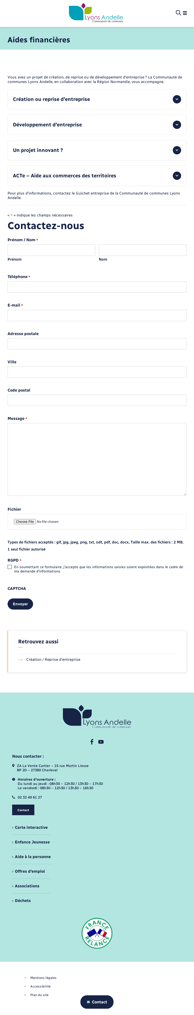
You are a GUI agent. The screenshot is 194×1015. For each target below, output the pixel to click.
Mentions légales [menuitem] (43, 978)
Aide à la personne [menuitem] (33, 856)
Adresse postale (23, 334)
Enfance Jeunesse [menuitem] (32, 842)
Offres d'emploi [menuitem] (30, 871)
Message (17, 418)
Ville (12, 362)
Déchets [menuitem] (23, 900)
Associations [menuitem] (27, 886)
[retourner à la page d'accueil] (96, 13)
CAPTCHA (17, 588)
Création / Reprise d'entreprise (49, 659)
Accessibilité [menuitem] (40, 986)
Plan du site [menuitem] (39, 995)
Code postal (19, 390)
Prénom (15, 259)
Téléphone (19, 277)
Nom (103, 259)
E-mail (15, 305)
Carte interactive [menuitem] (31, 827)
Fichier (14, 509)
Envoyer (20, 604)
